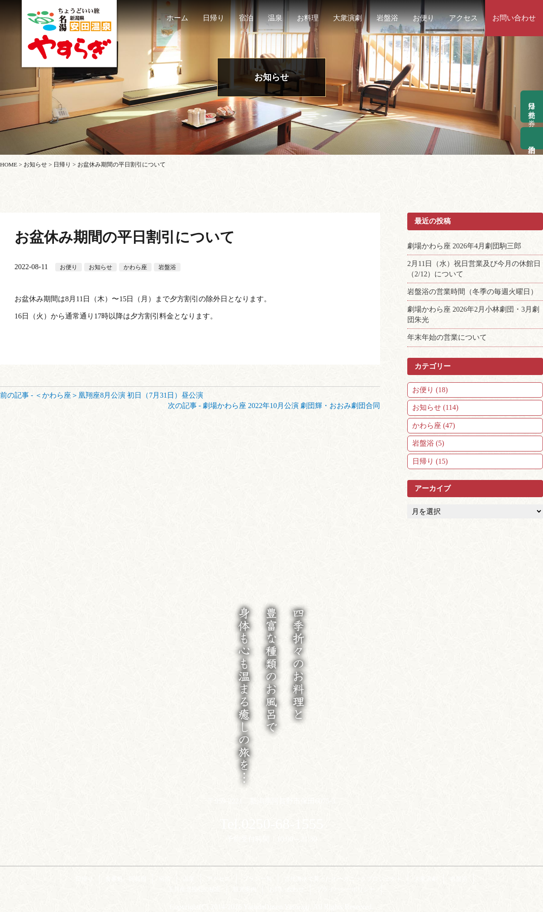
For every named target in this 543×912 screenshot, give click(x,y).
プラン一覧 (257, 878)
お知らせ (100, 267)
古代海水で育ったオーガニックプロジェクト (343, 878)
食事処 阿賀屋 (126, 878)
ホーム (177, 18)
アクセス (463, 18)
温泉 (275, 18)
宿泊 (246, 18)
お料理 (308, 18)
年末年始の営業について (447, 337)
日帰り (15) (430, 461)
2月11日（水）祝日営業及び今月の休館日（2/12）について (474, 268)
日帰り (213, 18)
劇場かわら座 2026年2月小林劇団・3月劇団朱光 (473, 314)
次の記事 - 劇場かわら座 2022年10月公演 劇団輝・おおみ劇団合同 (274, 405)
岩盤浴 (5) (428, 443)
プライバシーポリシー (345, 889)
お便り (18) (430, 390)
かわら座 (135, 267)
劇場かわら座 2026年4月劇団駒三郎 (464, 246)
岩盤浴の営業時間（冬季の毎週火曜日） (472, 291)
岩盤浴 (387, 18)
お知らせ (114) (435, 407)
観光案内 (245, 889)
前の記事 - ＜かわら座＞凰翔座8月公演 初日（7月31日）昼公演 (101, 395)
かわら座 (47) (433, 425)
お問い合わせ (514, 18)
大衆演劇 (347, 18)
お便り (423, 18)
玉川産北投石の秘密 (194, 889)
